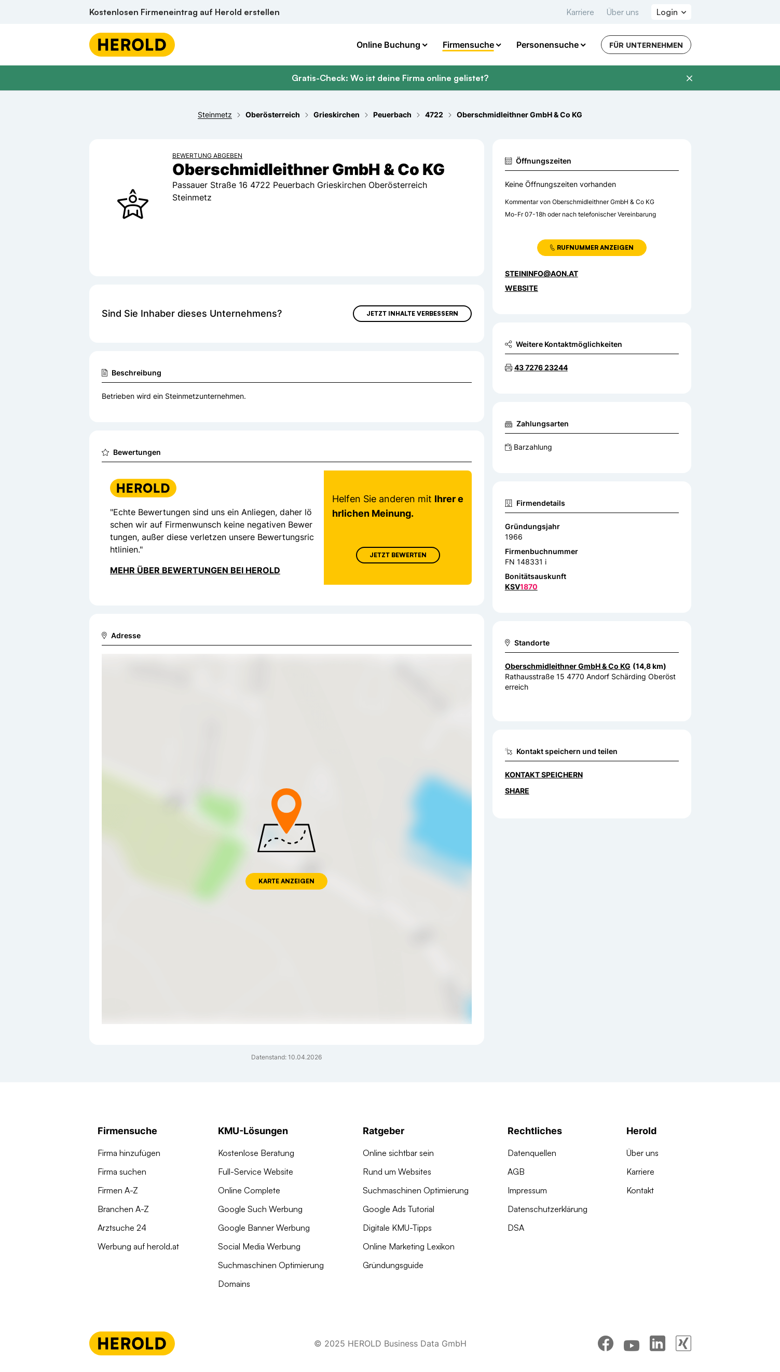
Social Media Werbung (259, 1246)
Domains (234, 1284)
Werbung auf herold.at (138, 1246)
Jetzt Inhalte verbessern (412, 313)
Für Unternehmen (646, 45)
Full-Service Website (255, 1171)
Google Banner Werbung (264, 1227)
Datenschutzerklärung (547, 1209)
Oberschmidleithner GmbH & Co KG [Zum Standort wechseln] (568, 666)
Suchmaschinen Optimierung (271, 1265)
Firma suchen (122, 1171)
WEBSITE (521, 288)
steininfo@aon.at (541, 273)
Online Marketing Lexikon (409, 1246)
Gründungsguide (393, 1265)
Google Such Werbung (260, 1209)
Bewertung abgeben (207, 155)
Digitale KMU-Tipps (397, 1227)
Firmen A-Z (118, 1190)
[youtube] (631, 1343)
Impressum (527, 1190)
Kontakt (640, 1190)
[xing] (683, 1343)
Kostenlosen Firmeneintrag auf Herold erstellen (184, 12)
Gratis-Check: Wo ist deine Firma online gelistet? (390, 78)
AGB (516, 1171)
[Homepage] (132, 45)
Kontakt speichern (544, 774)
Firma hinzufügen (129, 1153)
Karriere (580, 12)
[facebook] (605, 1343)
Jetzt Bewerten (397, 555)
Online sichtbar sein (398, 1153)
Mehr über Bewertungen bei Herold (195, 570)
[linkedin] (657, 1343)
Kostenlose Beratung (256, 1153)
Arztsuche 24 (122, 1227)
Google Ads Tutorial (398, 1209)
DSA (516, 1227)
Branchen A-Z (123, 1209)
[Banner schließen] (689, 78)
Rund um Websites (397, 1171)
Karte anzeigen (286, 881)
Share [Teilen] (517, 790)
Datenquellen (532, 1153)
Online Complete (249, 1190)
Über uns (623, 12)
